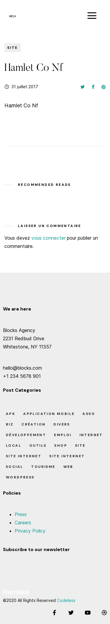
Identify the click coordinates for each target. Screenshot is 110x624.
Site (12, 47)
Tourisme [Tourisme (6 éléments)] (43, 466)
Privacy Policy (30, 531)
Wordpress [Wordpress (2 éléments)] (20, 477)
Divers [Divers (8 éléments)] (61, 424)
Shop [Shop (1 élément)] (60, 445)
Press (21, 514)
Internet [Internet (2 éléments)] (91, 435)
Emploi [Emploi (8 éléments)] (62, 435)
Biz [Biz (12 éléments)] (9, 424)
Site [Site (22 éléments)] (80, 445)
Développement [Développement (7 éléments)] (26, 435)
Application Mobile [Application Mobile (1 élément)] (49, 413)
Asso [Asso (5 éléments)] (88, 413)
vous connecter (48, 238)
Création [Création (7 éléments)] (33, 424)
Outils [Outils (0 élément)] (37, 445)
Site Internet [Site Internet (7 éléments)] (67, 456)
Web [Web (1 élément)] (68, 466)
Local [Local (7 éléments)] (13, 445)
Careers (23, 522)
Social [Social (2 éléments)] (14, 466)
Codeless (66, 600)
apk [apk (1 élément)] (10, 413)
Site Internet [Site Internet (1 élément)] (23, 456)
